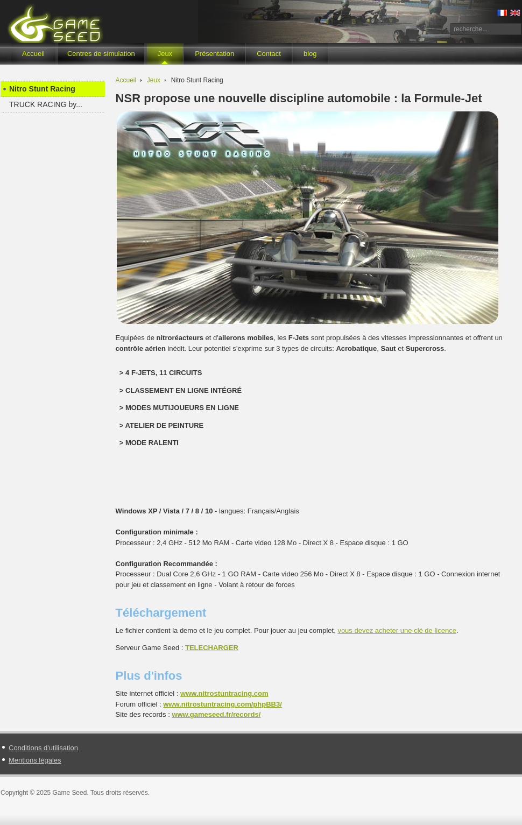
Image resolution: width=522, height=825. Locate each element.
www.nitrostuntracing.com (224, 693)
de (396, 630)
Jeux (153, 80)
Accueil (126, 80)
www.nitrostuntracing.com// (222, 704)
